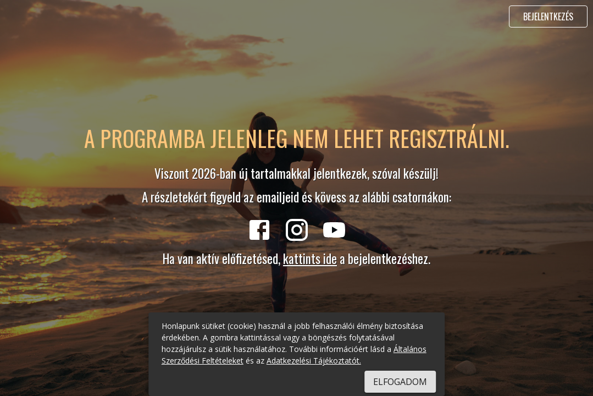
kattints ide (310, 258)
